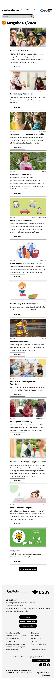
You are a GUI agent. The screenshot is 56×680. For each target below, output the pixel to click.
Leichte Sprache (28, 626)
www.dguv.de (41, 650)
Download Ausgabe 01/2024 (28, 569)
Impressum (9, 670)
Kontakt (28, 617)
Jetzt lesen (17, 67)
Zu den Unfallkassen (41, 660)
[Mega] (50, 11)
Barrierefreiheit (26, 670)
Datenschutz (17, 670)
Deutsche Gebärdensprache (28, 622)
